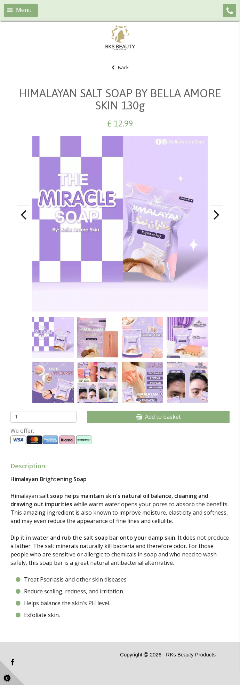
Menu (19, 10)
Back (120, 67)
